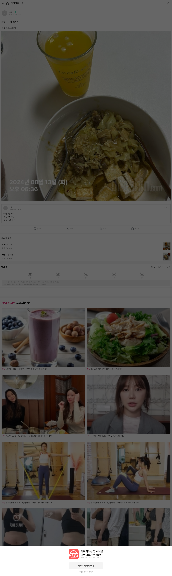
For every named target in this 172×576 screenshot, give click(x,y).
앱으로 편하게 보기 (86, 566)
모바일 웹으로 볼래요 (86, 572)
